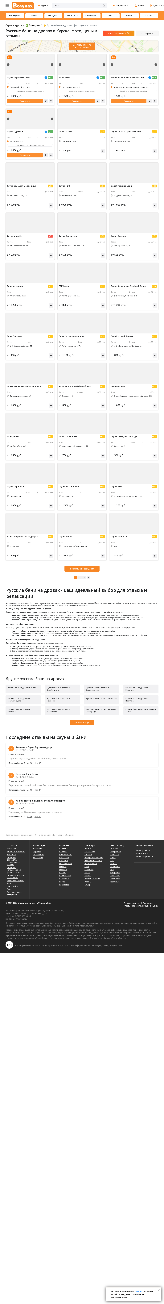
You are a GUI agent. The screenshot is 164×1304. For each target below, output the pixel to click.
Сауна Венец (65, 536)
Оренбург (88, 869)
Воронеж (63, 860)
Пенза (87, 872)
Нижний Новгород (93, 860)
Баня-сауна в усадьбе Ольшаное (24, 386)
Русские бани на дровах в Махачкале (58, 710)
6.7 (155, 537)
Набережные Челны (93, 857)
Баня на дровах (15, 286)
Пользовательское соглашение (16, 876)
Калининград (65, 875)
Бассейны (37, 848)
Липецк (87, 848)
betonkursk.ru (142, 853)
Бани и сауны (39, 845)
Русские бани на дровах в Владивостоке (97, 688)
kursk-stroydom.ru (144, 856)
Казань (62, 872)
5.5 (51, 186)
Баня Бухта (64, 77)
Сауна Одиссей (15, 131)
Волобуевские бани (121, 186)
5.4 (103, 186)
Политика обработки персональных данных (13, 861)
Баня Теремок (14, 336)
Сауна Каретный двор (18, 77)
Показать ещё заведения (82, 568)
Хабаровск (115, 872)
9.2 (103, 77)
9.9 (155, 77)
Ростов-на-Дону (92, 878)
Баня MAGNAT (66, 131)
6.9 (155, 236)
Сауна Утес (116, 486)
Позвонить (25, 101)
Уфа (112, 869)
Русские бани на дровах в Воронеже (136, 688)
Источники (38, 857)
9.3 (51, 132)
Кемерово (64, 878)
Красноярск (89, 845)
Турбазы (37, 851)
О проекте (12, 845)
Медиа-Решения (150, 905)
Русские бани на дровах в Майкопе (19, 710)
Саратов (114, 848)
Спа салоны (38, 854)
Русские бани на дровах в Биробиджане (58, 688)
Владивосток (65, 854)
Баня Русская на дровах (71, 336)
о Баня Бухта (31, 774)
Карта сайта (12, 886)
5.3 (155, 186)
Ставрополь (115, 851)
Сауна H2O (64, 186)
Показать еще (82, 722)
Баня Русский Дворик (122, 336)
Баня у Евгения (118, 236)
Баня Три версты (68, 436)
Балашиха (63, 848)
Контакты (11, 854)
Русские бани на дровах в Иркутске (136, 699)
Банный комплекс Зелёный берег (128, 286)
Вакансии (11, 848)
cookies (138, 1291)
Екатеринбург (65, 863)
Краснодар (64, 885)
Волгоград (64, 857)
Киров (62, 882)
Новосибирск (90, 863)
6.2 (103, 236)
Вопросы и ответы (16, 851)
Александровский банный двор (75, 386)
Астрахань (64, 845)
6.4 (51, 386)
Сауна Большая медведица (21, 186)
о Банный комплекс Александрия (46, 800)
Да (29, 763)
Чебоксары (115, 875)
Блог (9, 889)
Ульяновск (115, 866)
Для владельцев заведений (14, 893)
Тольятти (114, 854)
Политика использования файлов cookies (14, 869)
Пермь (87, 875)
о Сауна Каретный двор (39, 747)
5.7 (155, 132)
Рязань (87, 882)
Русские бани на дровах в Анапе (22, 687)
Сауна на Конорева (69, 486)
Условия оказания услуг (15, 881)
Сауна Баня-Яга (119, 536)
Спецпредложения (117, 33)
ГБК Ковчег (64, 286)
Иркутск (63, 869)
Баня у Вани (13, 436)
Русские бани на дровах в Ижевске (101, 698)
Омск (86, 866)
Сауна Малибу (14, 236)
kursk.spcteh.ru (143, 850)
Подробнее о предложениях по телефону (30, 91)
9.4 (51, 77)
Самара (88, 885)
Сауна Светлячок (68, 236)
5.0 (51, 236)
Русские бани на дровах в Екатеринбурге (19, 699)
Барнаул (63, 851)
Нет (38, 763)
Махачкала (89, 851)
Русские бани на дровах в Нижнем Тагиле (140, 710)
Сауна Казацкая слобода (124, 436)
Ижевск (62, 866)
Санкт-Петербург (118, 845)
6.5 (103, 486)
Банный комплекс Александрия (127, 77)
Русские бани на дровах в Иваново (58, 699)
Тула (112, 860)
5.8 (103, 132)
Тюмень (113, 863)
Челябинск (115, 878)
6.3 (155, 336)
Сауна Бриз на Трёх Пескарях (126, 131)
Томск (113, 857)
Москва (88, 854)
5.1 (51, 286)
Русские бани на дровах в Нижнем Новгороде (101, 710)
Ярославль (115, 882)
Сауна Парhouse (15, 486)
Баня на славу (118, 386)
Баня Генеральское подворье (22, 536)
